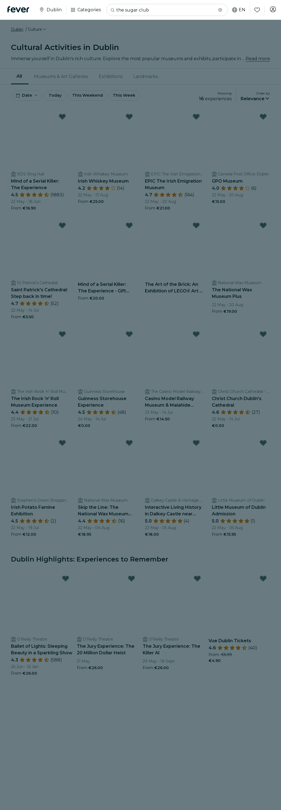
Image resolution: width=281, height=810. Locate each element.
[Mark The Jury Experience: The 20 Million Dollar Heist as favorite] (131, 581)
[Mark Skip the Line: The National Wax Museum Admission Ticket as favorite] (129, 445)
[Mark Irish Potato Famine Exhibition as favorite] (62, 445)
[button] (217, 10)
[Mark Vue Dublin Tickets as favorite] (263, 581)
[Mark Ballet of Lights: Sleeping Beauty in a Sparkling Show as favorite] (65, 581)
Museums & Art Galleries (61, 76)
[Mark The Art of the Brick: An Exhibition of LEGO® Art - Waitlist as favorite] (196, 228)
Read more (258, 58)
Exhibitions (110, 76)
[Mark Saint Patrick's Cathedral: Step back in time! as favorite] (62, 228)
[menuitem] (20, 76)
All (19, 76)
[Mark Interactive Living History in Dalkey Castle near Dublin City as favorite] (196, 445)
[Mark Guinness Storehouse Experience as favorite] (129, 336)
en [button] (235, 9)
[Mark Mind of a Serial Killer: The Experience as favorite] (62, 119)
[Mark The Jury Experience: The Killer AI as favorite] (197, 581)
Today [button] (62, 96)
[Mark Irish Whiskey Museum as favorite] (129, 119)
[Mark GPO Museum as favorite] (263, 119)
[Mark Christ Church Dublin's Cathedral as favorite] (263, 336)
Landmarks (145, 76)
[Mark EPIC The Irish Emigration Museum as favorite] (196, 119)
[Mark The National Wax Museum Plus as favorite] (263, 228)
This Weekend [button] (101, 96)
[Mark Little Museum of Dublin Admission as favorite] (263, 445)
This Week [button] (141, 96)
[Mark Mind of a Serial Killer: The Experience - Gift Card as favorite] (129, 228)
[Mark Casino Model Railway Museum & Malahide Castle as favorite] (196, 336)
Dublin (17, 29)
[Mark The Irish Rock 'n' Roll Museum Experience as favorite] (62, 336)
